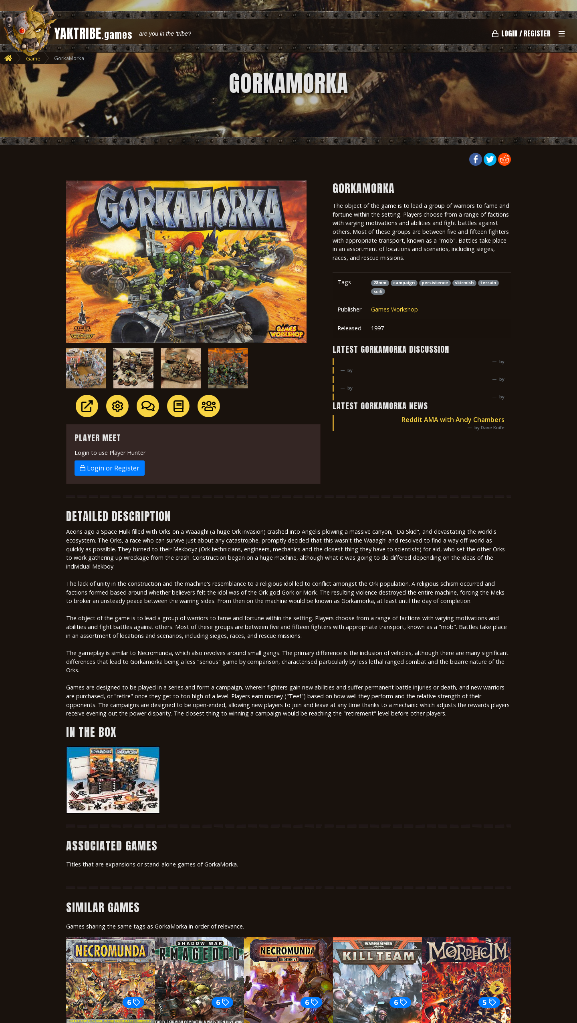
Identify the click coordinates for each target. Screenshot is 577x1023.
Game (33, 58)
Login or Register (109, 468)
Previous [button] (80, 989)
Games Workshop (394, 309)
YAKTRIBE (93, 33)
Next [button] (497, 989)
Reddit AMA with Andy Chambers (452, 419)
